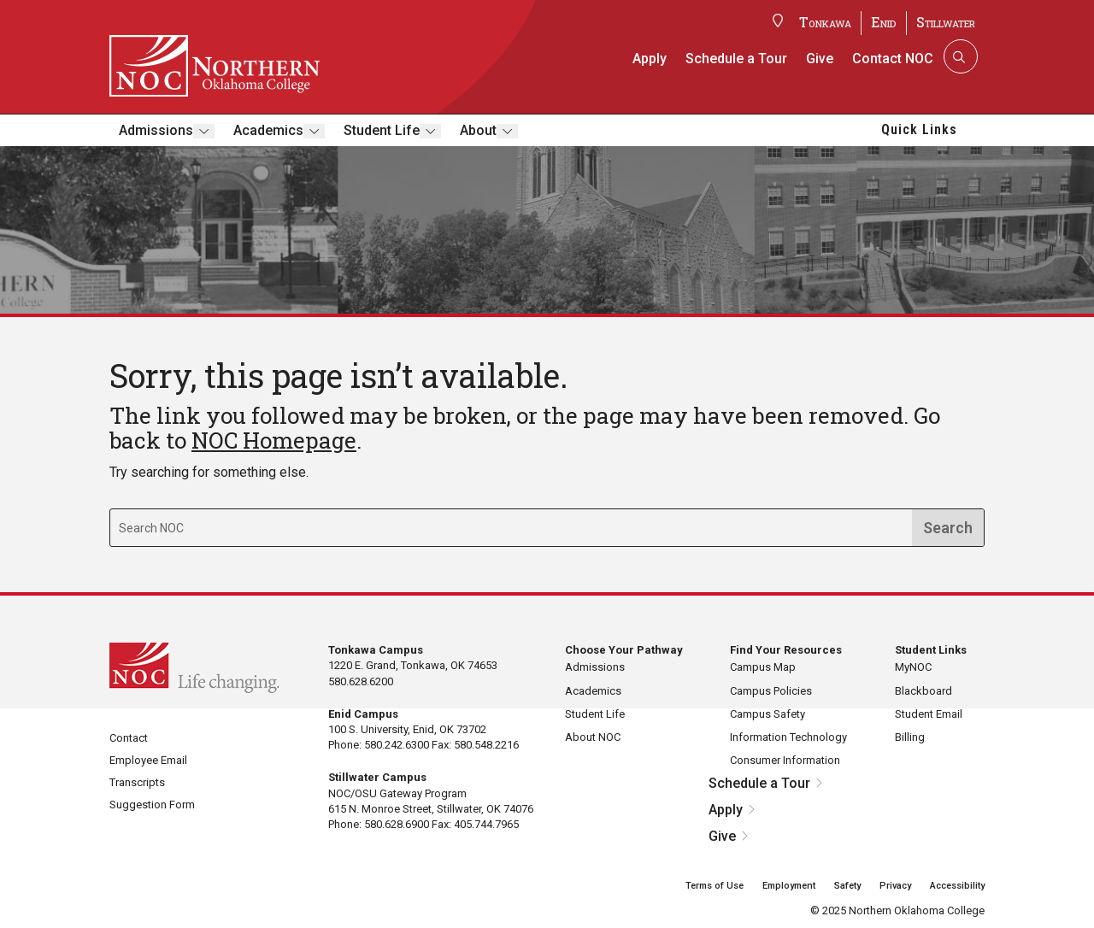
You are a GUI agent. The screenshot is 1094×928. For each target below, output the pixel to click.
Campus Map (763, 667)
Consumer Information (785, 760)
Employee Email (148, 760)
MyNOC (913, 667)
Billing (910, 737)
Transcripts (137, 782)
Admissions (156, 130)
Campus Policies (771, 690)
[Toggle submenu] (204, 131)
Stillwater (945, 22)
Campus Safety (767, 714)
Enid (884, 22)
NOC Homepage (273, 440)
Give (819, 58)
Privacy (895, 885)
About (478, 130)
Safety (847, 885)
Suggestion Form (152, 804)
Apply (649, 58)
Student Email (928, 714)
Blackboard (923, 690)
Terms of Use (714, 885)
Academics (268, 130)
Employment (788, 885)
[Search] (959, 56)
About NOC (593, 737)
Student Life (382, 130)
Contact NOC (892, 58)
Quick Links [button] (919, 129)
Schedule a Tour (736, 58)
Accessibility (957, 885)
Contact (128, 737)
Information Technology (788, 737)
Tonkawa (825, 22)
